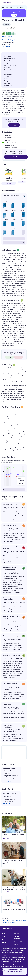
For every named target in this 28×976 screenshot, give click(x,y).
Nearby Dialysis (8, 83)
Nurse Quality (7, 67)
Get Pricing (14, 125)
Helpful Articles (8, 85)
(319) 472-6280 (6, 46)
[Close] (25, 971)
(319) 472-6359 (7, 804)
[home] (6, 2)
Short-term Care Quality (10, 69)
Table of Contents (14, 54)
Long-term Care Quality (10, 65)
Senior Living (9, 7)
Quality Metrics (8, 74)
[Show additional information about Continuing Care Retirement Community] (10, 140)
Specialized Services (9, 58)
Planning (16, 933)
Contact (3, 933)
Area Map (6, 78)
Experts (3, 942)
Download (14, 15)
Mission (3, 936)
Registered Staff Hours (10, 61)
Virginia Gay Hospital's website (10, 40)
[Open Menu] (26, 2)
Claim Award (9, 183)
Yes (9, 357)
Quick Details (7, 56)
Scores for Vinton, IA (9, 76)
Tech (2, 939)
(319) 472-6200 (7, 781)
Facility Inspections (9, 63)
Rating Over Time (8, 72)
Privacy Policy (18, 941)
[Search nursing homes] (23, 2)
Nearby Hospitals (8, 81)
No (18, 357)
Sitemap (16, 944)
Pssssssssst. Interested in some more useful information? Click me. (14, 971)
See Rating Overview (7, 36)
